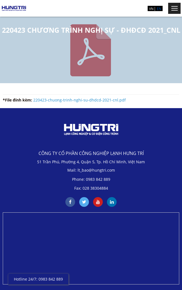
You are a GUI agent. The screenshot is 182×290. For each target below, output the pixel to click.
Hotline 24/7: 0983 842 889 (38, 279)
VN (151, 8)
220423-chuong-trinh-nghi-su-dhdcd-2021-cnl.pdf (79, 100)
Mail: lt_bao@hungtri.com (91, 170)
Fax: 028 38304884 (91, 188)
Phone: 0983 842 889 (91, 179)
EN (159, 8)
